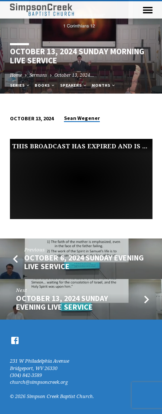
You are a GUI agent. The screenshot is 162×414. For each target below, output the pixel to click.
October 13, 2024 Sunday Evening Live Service (62, 302)
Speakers (73, 85)
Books (45, 85)
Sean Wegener (82, 118)
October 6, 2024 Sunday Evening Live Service (84, 262)
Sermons (38, 75)
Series (20, 85)
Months (104, 85)
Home (16, 75)
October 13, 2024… (74, 75)
